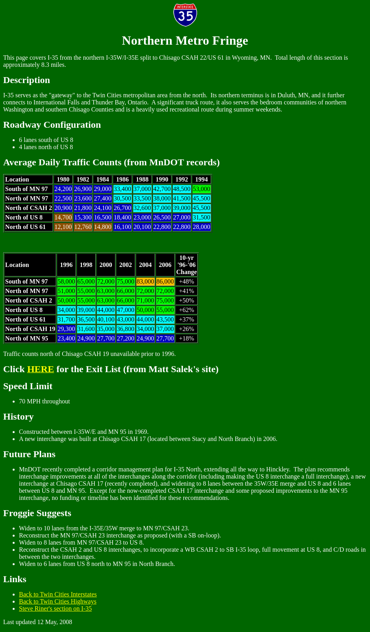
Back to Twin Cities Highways (57, 601)
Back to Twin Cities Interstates (58, 594)
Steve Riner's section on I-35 (55, 608)
